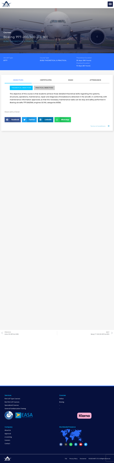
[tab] (18, 80)
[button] (110, 4)
